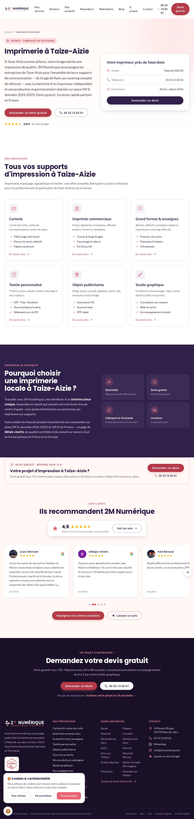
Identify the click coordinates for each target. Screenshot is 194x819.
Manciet (105, 733)
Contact (148, 9)
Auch (104, 748)
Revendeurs (87, 9)
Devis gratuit (180, 9)
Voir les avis (127, 528)
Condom (128, 733)
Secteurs (54, 9)
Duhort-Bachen (110, 762)
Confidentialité (182, 813)
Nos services (39, 8)
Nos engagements (63, 770)
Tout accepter (69, 795)
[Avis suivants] (187, 572)
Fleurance (107, 771)
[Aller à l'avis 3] (98, 604)
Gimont (127, 748)
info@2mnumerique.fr (167, 750)
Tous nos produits (63, 754)
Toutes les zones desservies (118, 781)
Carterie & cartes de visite (68, 728)
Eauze (104, 728)
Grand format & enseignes (68, 738)
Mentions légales (163, 813)
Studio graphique (63, 765)
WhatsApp (160, 744)
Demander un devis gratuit (28, 113)
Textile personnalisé (64, 744)
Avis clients (131, 813)
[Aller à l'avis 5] (104, 604)
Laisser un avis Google (167, 756)
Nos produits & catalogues (68, 760)
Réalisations (106, 9)
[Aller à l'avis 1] (89, 604)
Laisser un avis (124, 615)
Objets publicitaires (64, 749)
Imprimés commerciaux (67, 733)
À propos (133, 8)
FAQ (142, 813)
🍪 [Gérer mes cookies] (8, 811)
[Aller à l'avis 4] (101, 604)
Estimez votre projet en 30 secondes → (111, 695)
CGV (149, 813)
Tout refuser (18, 795)
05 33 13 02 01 (162, 9)
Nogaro (127, 728)
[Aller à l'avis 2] (94, 604)
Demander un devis (145, 100)
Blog (121, 9)
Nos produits (70, 8)
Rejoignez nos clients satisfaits (78, 615)
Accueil (8, 31)
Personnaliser (43, 795)
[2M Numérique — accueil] (17, 9)
